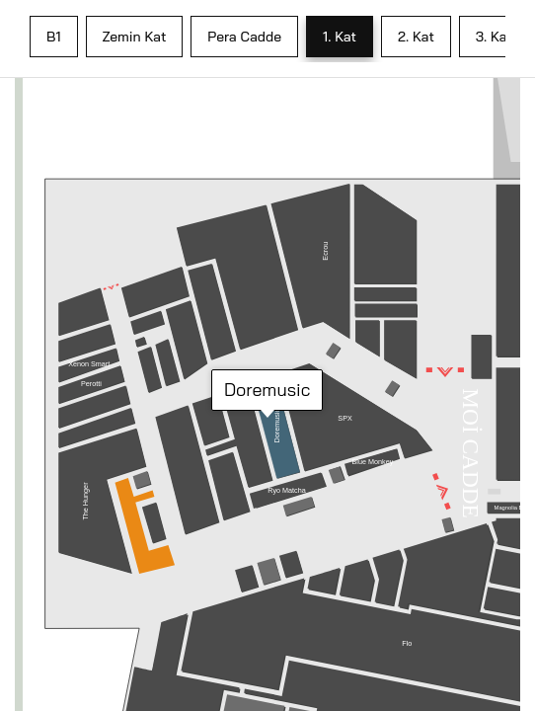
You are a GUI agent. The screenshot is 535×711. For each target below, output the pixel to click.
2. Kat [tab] (416, 36)
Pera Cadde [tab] (244, 36)
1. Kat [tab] (339, 36)
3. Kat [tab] (494, 36)
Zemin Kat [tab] (135, 36)
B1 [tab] (53, 36)
